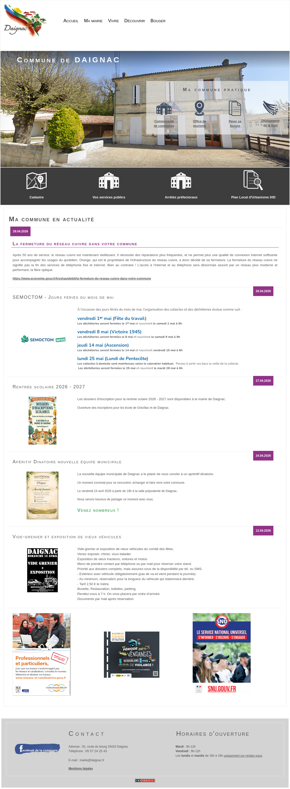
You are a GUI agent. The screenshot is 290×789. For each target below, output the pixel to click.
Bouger (158, 20)
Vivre (113, 20)
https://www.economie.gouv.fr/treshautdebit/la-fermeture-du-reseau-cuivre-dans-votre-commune (82, 278)
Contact (87, 733)
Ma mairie (93, 20)
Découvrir (134, 20)
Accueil (71, 20)
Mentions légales (81, 768)
